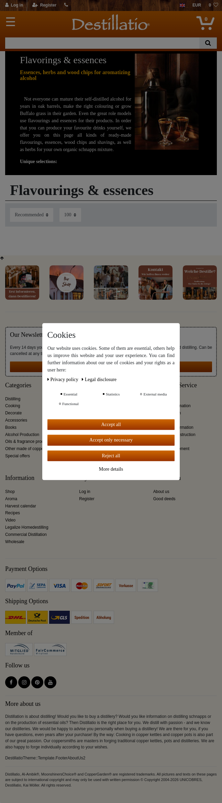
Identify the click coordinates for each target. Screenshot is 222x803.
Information (19, 478)
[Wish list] (213, 5)
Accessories (16, 420)
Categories (18, 385)
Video (10, 520)
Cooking (12, 405)
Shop (10, 491)
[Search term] (102, 43)
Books (10, 427)
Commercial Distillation (26, 534)
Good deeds (164, 498)
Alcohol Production (22, 434)
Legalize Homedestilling (26, 527)
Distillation (167, 478)
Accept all (111, 424)
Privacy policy (63, 379)
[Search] (208, 43)
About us (161, 491)
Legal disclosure (99, 379)
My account (93, 478)
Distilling (12, 399)
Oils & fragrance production (30, 441)
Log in (84, 491)
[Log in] (14, 5)
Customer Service (175, 385)
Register (86, 498)
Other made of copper (25, 448)
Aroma (11, 498)
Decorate (13, 413)
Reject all (111, 455)
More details (111, 469)
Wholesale (14, 541)
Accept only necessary (111, 440)
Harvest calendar (20, 506)
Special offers (17, 456)
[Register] (44, 5)
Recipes (12, 513)
